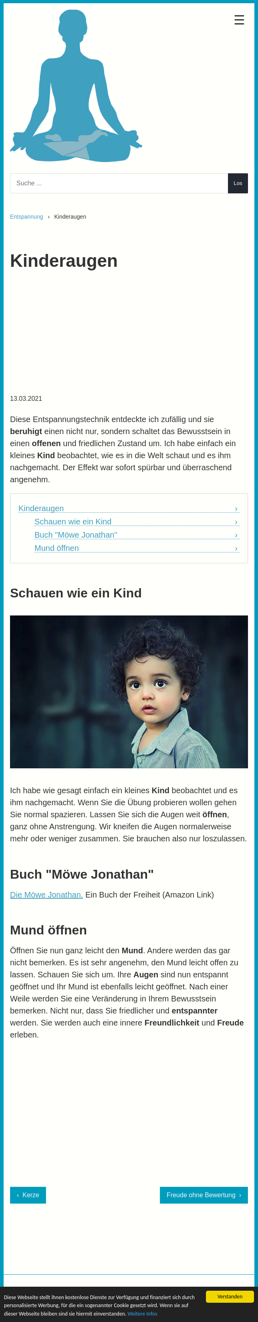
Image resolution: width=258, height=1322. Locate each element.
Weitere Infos (142, 1313)
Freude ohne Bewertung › (204, 1195)
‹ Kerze (28, 1195)
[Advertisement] (129, 336)
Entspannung (26, 216)
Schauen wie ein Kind (72, 522)
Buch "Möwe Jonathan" (75, 535)
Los (238, 183)
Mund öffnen (56, 548)
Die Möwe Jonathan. (46, 894)
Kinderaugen (41, 508)
